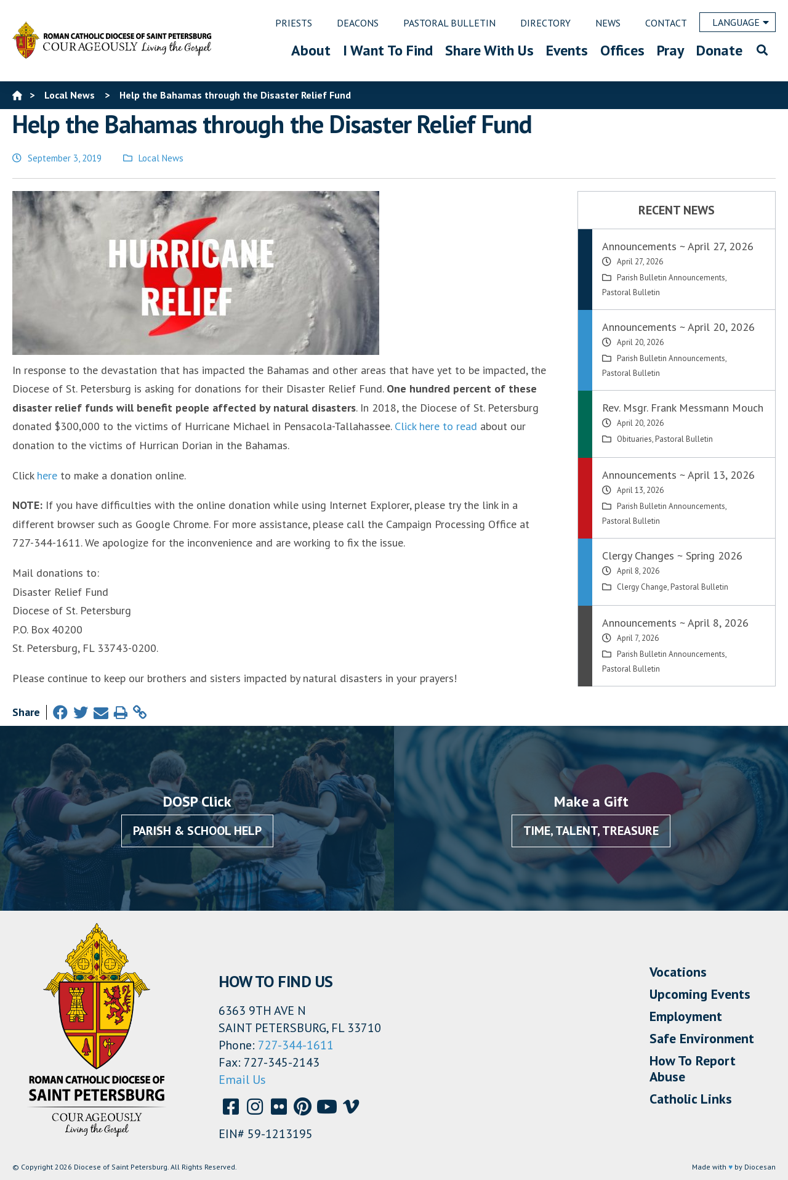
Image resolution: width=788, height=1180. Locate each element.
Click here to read (436, 426)
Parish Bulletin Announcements (671, 277)
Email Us (242, 1080)
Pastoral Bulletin (631, 292)
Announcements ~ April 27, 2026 (678, 246)
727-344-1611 (296, 1045)
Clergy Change (642, 587)
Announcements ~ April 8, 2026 (675, 623)
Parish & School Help (197, 831)
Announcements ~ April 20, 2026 (678, 327)
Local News (161, 158)
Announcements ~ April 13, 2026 (678, 475)
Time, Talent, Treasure (591, 831)
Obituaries (634, 439)
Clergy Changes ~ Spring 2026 (672, 555)
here (47, 475)
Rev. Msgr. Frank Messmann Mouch (682, 408)
